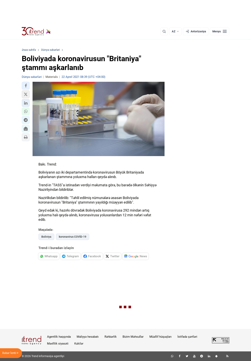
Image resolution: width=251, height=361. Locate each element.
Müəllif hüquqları (160, 336)
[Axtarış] (164, 31)
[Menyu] (219, 31)
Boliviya (46, 236)
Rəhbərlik (111, 336)
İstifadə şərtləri (187, 336)
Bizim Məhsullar (133, 336)
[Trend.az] (36, 31)
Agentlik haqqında (59, 336)
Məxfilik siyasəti (57, 343)
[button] (25, 85)
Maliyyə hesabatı (88, 336)
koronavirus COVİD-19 (72, 236)
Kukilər (78, 343)
